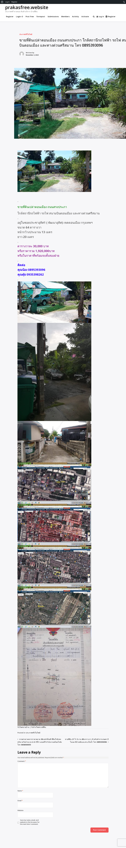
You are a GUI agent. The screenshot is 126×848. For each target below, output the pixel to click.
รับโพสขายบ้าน (23, 727)
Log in (100, 16)
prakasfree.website (26, 7)
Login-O (19, 16)
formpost (40, 16)
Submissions (53, 16)
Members (65, 16)
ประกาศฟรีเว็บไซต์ (25, 34)
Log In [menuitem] (7, 2)
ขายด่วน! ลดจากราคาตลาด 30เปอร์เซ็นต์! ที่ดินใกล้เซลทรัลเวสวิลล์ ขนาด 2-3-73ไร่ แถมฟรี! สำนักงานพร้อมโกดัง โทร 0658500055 (39, 742)
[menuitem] (2, 2)
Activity (75, 16)
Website (20, 810)
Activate (85, 16)
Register (9, 16)
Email (20, 801)
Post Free (30, 16)
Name (20, 791)
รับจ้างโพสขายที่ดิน (38, 727)
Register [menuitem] (14, 2)
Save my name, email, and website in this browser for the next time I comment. (29, 822)
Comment (21, 761)
